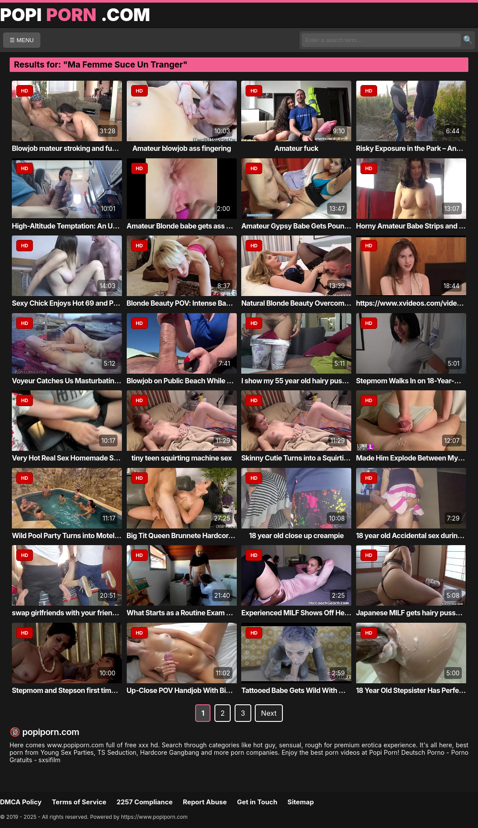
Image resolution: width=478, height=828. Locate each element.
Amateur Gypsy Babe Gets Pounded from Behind (319, 225)
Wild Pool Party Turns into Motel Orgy (72, 535)
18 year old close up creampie (296, 535)
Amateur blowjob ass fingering (181, 148)
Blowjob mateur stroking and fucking (71, 148)
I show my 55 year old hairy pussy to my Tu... (313, 380)
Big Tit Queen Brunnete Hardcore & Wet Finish (200, 535)
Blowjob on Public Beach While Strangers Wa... (202, 380)
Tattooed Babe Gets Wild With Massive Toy (310, 690)
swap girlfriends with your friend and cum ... (82, 612)
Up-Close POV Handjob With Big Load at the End (204, 690)
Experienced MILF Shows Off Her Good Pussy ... (318, 612)
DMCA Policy (21, 802)
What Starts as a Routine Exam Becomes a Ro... (202, 612)
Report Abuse (205, 802)
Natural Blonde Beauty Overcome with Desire (313, 303)
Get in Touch (257, 802)
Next (268, 713)
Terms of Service (79, 802)
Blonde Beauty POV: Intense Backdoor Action (199, 303)
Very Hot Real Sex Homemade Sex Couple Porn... (90, 457)
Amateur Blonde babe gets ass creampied (194, 225)
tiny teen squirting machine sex (182, 457)
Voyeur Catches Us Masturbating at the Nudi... (86, 380)
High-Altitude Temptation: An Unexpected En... (87, 225)
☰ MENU (22, 40)
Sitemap (301, 802)
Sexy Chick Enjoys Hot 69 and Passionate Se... (86, 303)
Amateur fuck (296, 148)
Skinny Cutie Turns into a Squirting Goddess (311, 457)
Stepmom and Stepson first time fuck (71, 690)
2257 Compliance (145, 802)
